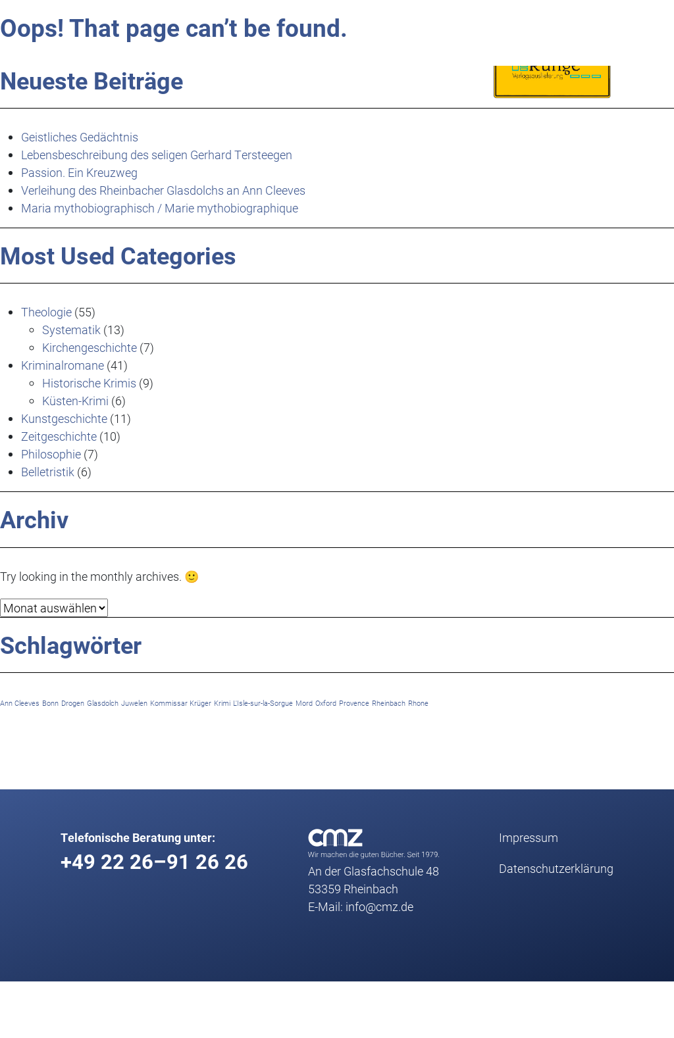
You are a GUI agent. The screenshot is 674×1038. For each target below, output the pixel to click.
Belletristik (47, 472)
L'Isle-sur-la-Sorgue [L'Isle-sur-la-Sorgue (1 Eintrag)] (263, 703)
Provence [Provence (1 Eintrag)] (354, 703)
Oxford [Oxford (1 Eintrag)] (325, 703)
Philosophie (51, 454)
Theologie (46, 312)
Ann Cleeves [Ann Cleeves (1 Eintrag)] (19, 703)
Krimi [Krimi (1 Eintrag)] (222, 703)
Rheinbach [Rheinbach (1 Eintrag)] (388, 703)
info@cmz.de (379, 906)
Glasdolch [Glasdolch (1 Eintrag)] (102, 703)
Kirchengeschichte (89, 347)
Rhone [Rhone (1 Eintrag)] (418, 703)
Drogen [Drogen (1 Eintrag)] (72, 703)
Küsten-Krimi (75, 400)
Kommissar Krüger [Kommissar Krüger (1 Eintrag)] (180, 703)
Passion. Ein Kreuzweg (79, 172)
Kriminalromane (62, 365)
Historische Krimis (89, 383)
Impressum (528, 837)
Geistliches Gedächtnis (79, 137)
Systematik (71, 329)
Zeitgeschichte (59, 436)
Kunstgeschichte (64, 418)
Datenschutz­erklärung (556, 868)
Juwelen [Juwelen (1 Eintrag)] (134, 703)
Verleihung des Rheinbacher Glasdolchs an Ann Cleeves (163, 190)
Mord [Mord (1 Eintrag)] (304, 703)
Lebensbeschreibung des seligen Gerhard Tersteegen (156, 154)
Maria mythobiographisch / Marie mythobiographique (159, 208)
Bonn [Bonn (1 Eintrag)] (50, 703)
